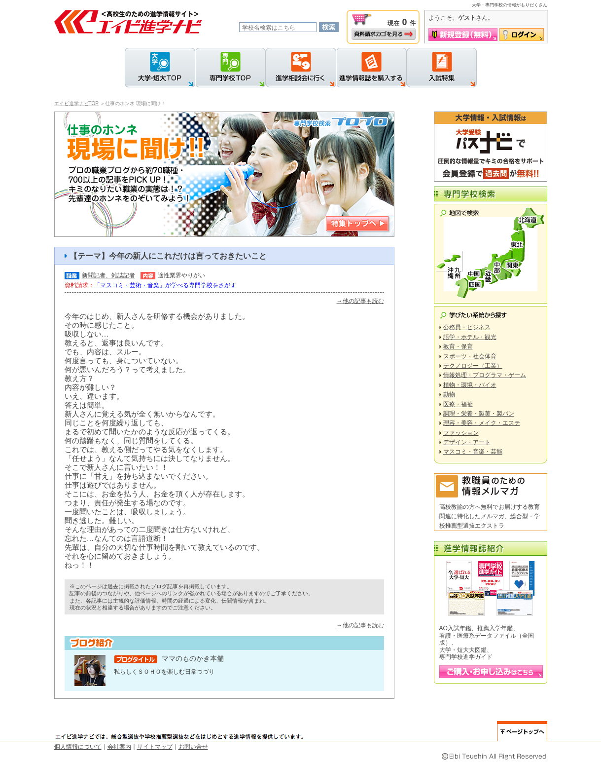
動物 (449, 394)
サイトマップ (155, 746)
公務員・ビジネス (467, 327)
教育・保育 (458, 346)
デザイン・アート (467, 442)
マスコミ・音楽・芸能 (472, 451)
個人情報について (78, 746)
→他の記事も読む (360, 301)
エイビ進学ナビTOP (76, 103)
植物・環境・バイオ (469, 385)
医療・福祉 (458, 404)
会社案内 (119, 746)
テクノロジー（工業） (472, 365)
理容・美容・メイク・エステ (481, 423)
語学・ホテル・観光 (469, 337)
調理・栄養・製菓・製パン (478, 413)
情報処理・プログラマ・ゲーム (484, 375)
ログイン (521, 34)
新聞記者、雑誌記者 (108, 275)
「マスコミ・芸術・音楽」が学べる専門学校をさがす (165, 285)
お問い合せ (193, 746)
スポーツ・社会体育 (469, 356)
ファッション (461, 432)
